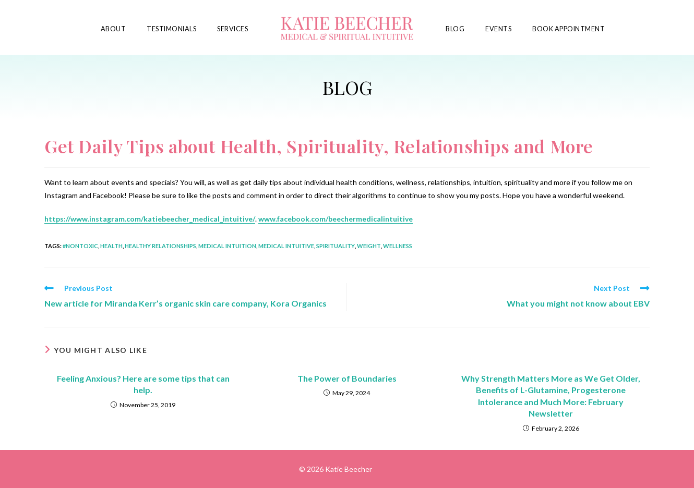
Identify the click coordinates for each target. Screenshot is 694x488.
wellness (397, 245)
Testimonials (171, 29)
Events (498, 29)
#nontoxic (80, 245)
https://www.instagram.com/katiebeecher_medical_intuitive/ (149, 218)
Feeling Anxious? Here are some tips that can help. (143, 384)
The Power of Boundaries (347, 378)
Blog (455, 29)
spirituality (335, 245)
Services (232, 29)
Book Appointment (568, 29)
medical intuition (227, 245)
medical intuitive (286, 245)
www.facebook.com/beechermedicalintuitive (335, 218)
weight (369, 245)
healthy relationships (160, 245)
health (111, 245)
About (113, 29)
